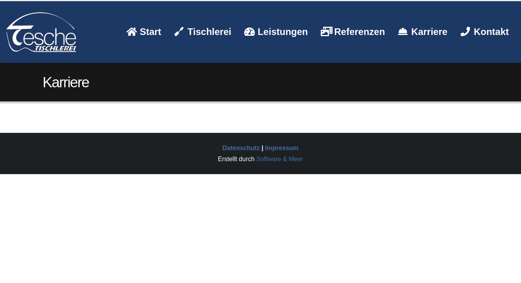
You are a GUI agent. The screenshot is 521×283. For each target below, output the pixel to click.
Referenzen (353, 31)
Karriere (423, 31)
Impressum (281, 148)
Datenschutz (241, 148)
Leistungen (276, 31)
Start (143, 31)
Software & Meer (279, 159)
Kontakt (485, 31)
